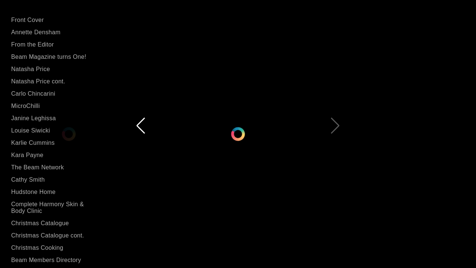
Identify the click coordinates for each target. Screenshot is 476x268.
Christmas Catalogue (40, 223)
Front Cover (27, 20)
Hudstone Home (33, 192)
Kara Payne (27, 155)
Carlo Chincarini (33, 93)
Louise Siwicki (30, 130)
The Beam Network (37, 167)
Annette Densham (36, 32)
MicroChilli (25, 106)
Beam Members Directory (46, 260)
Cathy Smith (28, 179)
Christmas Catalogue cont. (47, 235)
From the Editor (32, 44)
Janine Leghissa (33, 118)
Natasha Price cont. (38, 81)
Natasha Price (30, 69)
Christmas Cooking (37, 248)
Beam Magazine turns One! (48, 57)
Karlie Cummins (33, 143)
